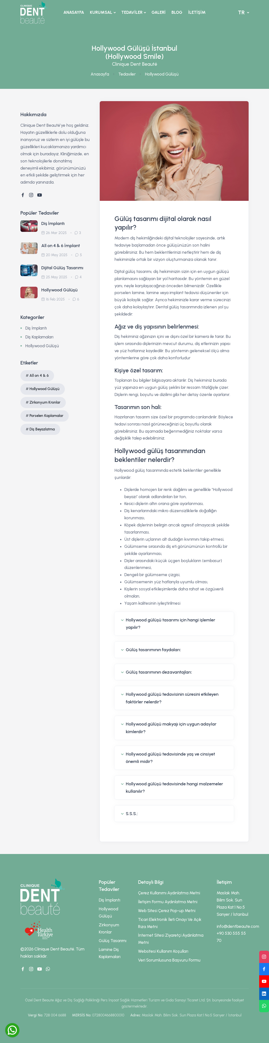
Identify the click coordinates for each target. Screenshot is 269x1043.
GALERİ (159, 12)
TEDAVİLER (131, 12)
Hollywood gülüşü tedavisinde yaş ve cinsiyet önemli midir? (170, 757)
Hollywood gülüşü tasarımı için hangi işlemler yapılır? (170, 623)
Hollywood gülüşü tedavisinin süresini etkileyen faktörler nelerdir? (172, 698)
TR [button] (242, 12)
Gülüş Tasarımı (112, 940)
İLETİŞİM (197, 12)
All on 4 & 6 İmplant (60, 245)
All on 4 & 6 (39, 375)
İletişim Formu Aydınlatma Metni (167, 901)
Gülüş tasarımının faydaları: (153, 649)
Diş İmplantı (53, 223)
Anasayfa (100, 74)
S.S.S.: (132, 813)
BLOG (176, 12)
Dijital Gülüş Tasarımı (62, 267)
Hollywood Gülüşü (162, 74)
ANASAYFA (73, 12)
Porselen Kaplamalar (46, 415)
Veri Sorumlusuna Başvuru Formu (169, 960)
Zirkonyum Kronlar (44, 402)
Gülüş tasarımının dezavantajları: (159, 672)
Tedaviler (127, 74)
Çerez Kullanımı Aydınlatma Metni (169, 892)
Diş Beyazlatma (42, 429)
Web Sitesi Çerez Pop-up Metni (166, 910)
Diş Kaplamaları (39, 336)
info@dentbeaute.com (238, 926)
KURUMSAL (101, 12)
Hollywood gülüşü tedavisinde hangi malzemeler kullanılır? (174, 787)
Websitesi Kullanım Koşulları (163, 951)
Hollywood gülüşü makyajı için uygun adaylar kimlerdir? (171, 727)
